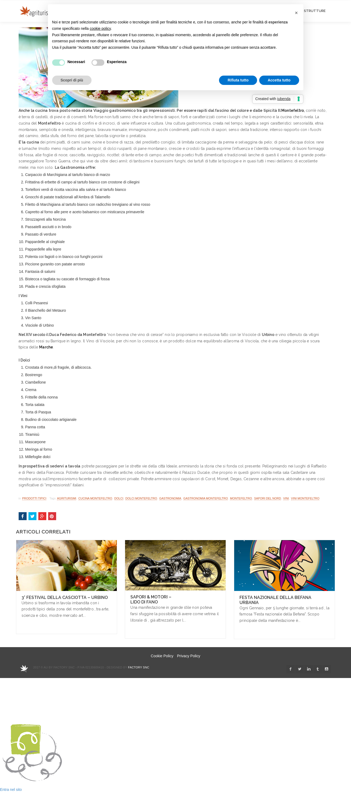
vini (286, 498)
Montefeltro (241, 498)
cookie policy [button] (100, 28)
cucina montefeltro (95, 498)
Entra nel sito (11, 789)
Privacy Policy (188, 656)
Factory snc (138, 667)
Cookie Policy (162, 656)
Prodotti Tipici (34, 498)
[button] (296, 13)
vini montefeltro (305, 498)
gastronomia (170, 498)
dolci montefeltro (141, 498)
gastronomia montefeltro (205, 498)
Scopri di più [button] (72, 80)
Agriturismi (66, 498)
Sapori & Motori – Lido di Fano (150, 599)
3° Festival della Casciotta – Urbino (65, 597)
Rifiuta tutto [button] (238, 80)
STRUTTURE (314, 11)
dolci (118, 498)
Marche (46, 347)
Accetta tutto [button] (279, 80)
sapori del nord (267, 498)
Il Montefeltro (291, 110)
